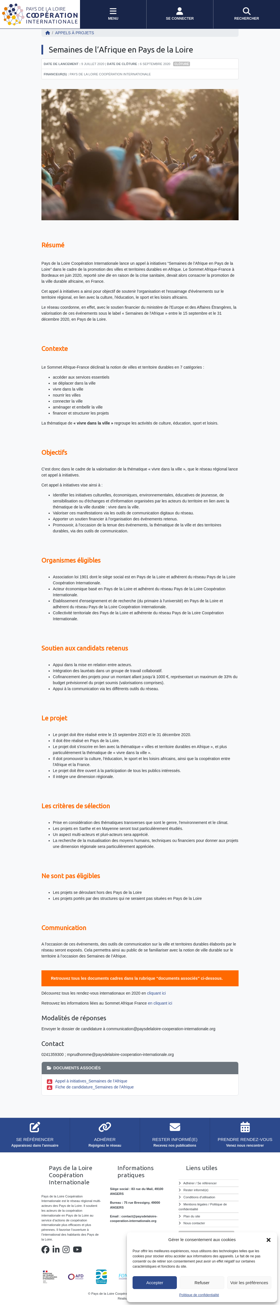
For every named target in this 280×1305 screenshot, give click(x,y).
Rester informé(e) (195, 1190)
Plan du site (191, 1216)
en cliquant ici (160, 1003)
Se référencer (207, 1183)
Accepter (154, 1282)
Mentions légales (195, 1204)
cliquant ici (156, 993)
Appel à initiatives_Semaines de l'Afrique (91, 1081)
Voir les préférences (249, 1282)
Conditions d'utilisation (199, 1197)
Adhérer (189, 1183)
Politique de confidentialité (199, 1295)
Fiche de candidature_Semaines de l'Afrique (94, 1087)
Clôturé (181, 64)
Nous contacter (194, 1223)
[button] (268, 1240)
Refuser (202, 1282)
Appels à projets (74, 33)
